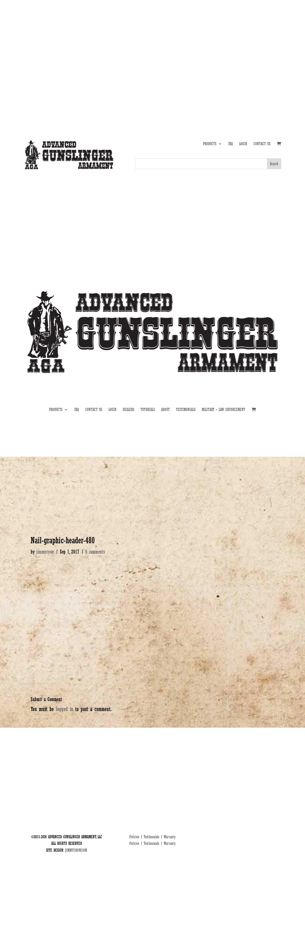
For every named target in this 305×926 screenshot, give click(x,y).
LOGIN (243, 144)
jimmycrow (45, 552)
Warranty (170, 837)
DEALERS (257, 47)
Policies (134, 837)
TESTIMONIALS (185, 410)
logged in (64, 709)
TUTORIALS (238, 47)
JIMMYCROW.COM (76, 850)
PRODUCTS (209, 144)
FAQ (230, 144)
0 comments (95, 552)
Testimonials (151, 837)
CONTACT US (261, 144)
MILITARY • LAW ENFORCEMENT (223, 410)
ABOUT (220, 47)
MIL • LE (275, 47)
